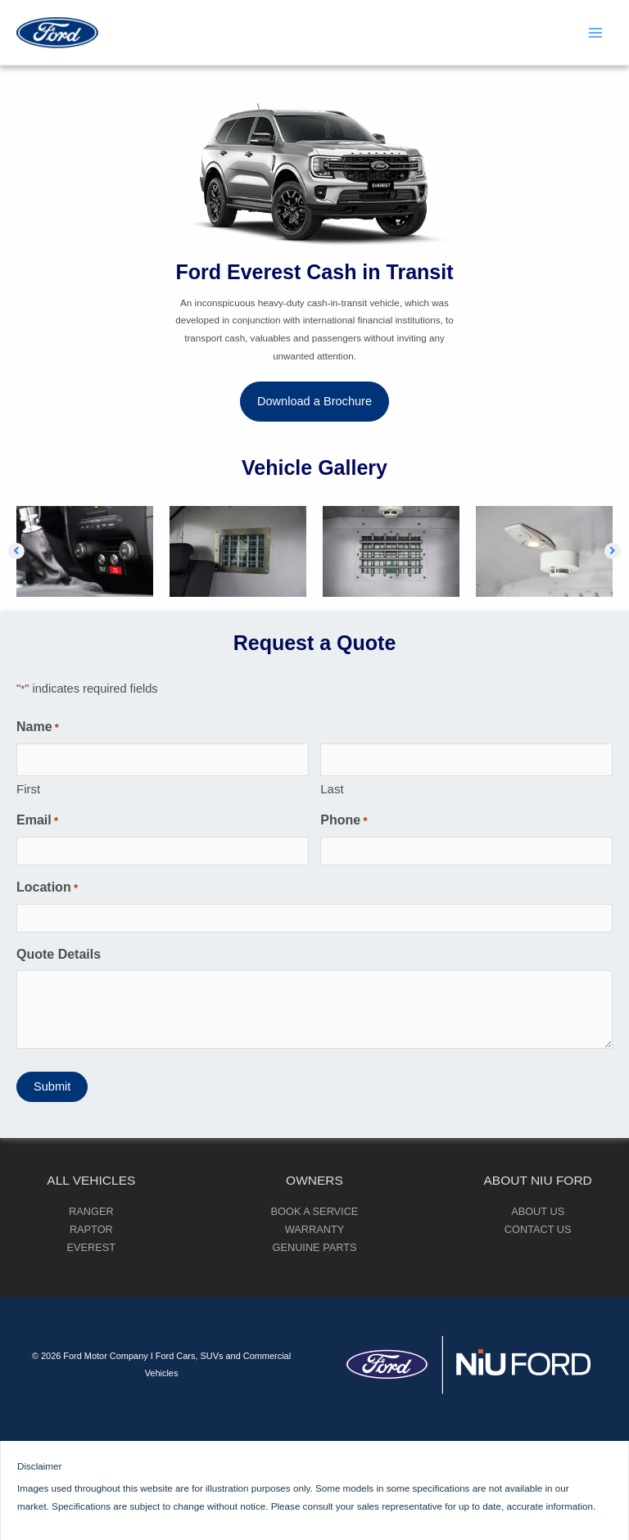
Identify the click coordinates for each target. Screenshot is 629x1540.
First (28, 789)
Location (47, 888)
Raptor (91, 1229)
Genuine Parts (315, 1247)
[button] (314, 402)
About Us (537, 1211)
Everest (91, 1247)
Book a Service (315, 1211)
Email (37, 821)
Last (331, 789)
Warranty (314, 1229)
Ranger (91, 1211)
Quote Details (58, 954)
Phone (343, 821)
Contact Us (538, 1229)
